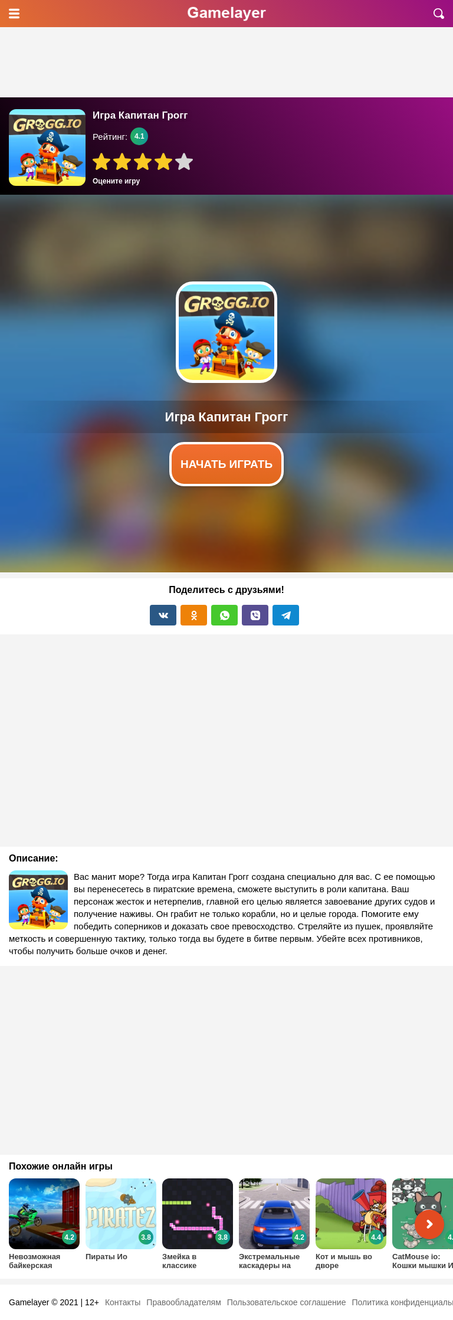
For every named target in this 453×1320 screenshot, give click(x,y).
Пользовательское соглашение (286, 1302)
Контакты (122, 1302)
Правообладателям (183, 1302)
